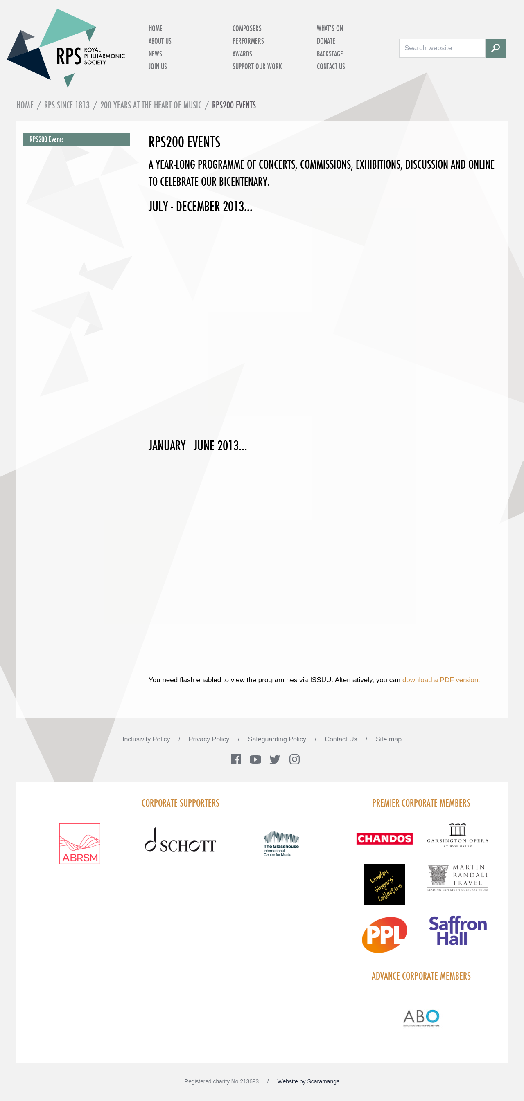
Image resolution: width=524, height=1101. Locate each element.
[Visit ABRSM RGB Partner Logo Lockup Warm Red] (80, 849)
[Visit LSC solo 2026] (384, 889)
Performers (248, 40)
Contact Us (331, 66)
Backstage (330, 53)
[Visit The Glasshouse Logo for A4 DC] (281, 849)
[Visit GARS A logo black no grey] (457, 841)
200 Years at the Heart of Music (150, 104)
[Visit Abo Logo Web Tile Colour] (421, 1016)
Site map (389, 739)
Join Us (158, 66)
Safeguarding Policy (278, 739)
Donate (326, 40)
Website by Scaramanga (309, 1081)
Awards (242, 53)
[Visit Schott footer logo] (180, 849)
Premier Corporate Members (421, 803)
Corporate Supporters (180, 803)
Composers (247, 28)
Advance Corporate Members (421, 976)
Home (156, 28)
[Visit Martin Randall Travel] (457, 882)
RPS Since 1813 (67, 104)
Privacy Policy (210, 739)
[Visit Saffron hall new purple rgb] (457, 936)
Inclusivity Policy (147, 739)
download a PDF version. (441, 680)
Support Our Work (257, 66)
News (155, 53)
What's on (330, 28)
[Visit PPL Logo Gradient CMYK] (384, 940)
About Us (160, 40)
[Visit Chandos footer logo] (384, 844)
